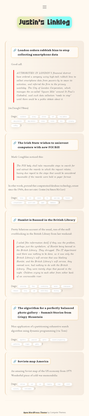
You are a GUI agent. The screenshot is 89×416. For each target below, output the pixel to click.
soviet (68, 384)
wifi (53, 116)
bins (61, 121)
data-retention (31, 121)
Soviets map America (33, 361)
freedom (68, 198)
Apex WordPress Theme (35, 412)
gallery (37, 344)
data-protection (18, 121)
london (53, 121)
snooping (71, 121)
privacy (34, 116)
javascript (34, 340)
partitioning (17, 344)
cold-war (22, 384)
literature (16, 291)
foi (47, 198)
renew (43, 121)
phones (44, 116)
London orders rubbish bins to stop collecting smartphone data (43, 52)
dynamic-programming (58, 340)
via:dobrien (23, 116)
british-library (44, 291)
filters (33, 286)
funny (21, 198)
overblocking (44, 286)
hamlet (55, 286)
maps (59, 384)
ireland (39, 198)
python (44, 340)
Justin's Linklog (44, 22)
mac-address (63, 116)
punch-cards (31, 202)
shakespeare (67, 286)
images (27, 344)
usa (40, 384)
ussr (32, 384)
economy (16, 388)
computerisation (18, 202)
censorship (23, 286)
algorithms (23, 340)
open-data (57, 198)
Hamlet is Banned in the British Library (46, 219)
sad (34, 291)
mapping (49, 384)
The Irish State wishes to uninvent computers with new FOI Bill (43, 145)
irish (30, 198)
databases (53, 202)
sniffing (16, 125)
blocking (56, 291)
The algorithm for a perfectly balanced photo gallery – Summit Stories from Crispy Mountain (46, 312)
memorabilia (28, 388)
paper (42, 202)
